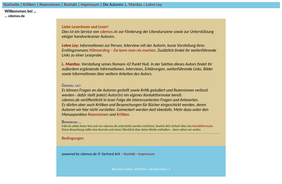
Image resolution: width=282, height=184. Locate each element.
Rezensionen (49, 4)
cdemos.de (109, 31)
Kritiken (29, 4)
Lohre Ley (154, 4)
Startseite (11, 4)
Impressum (90, 4)
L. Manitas (133, 4)
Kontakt (70, 4)
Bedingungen (72, 138)
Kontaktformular (202, 126)
